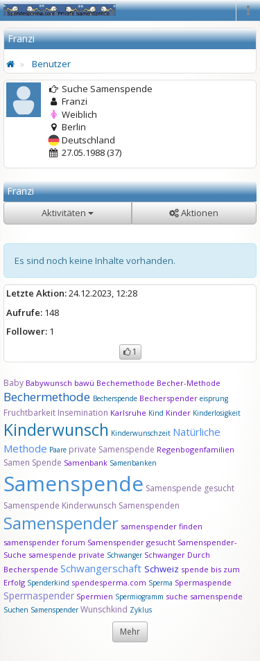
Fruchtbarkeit (30, 412)
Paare (59, 450)
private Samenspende (112, 449)
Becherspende (115, 398)
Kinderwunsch (56, 429)
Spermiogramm (139, 596)
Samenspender (61, 522)
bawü (84, 383)
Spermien (94, 596)
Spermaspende (203, 582)
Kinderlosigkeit (217, 413)
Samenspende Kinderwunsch (59, 505)
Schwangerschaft (102, 568)
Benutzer (51, 64)
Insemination (83, 412)
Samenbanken (133, 463)
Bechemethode (125, 383)
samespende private (66, 554)
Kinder (178, 412)
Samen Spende (32, 462)
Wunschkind (104, 609)
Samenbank (85, 462)
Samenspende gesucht (190, 488)
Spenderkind (48, 583)
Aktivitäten (68, 212)
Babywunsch (49, 383)
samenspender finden (161, 526)
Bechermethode (48, 397)
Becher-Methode (188, 383)
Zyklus (141, 610)
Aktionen (193, 212)
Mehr (130, 631)
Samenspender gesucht (131, 542)
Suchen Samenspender (40, 610)
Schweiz (161, 569)
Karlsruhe (128, 412)
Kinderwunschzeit (141, 433)
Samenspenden (149, 505)
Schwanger (124, 555)
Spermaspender (38, 595)
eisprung (214, 398)
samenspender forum (44, 542)
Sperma (160, 583)
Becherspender (169, 398)
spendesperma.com (108, 582)
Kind (157, 413)
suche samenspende (204, 596)
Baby (13, 383)
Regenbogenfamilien (195, 449)
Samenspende (73, 483)
